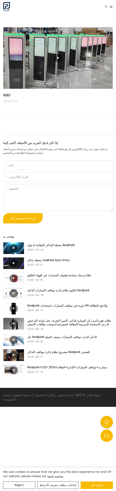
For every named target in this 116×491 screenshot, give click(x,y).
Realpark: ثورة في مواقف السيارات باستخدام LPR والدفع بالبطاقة (67, 305)
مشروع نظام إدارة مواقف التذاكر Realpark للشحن (58, 352)
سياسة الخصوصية (9, 397)
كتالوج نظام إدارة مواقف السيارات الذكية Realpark (58, 290)
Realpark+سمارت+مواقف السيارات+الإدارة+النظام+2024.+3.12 (67, 367)
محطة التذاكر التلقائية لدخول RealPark (51, 245)
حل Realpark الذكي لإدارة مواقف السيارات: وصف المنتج (62, 337)
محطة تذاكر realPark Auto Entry (48, 260)
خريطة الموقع (22, 395)
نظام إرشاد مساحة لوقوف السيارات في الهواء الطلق (59, 275)
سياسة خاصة (55, 476)
